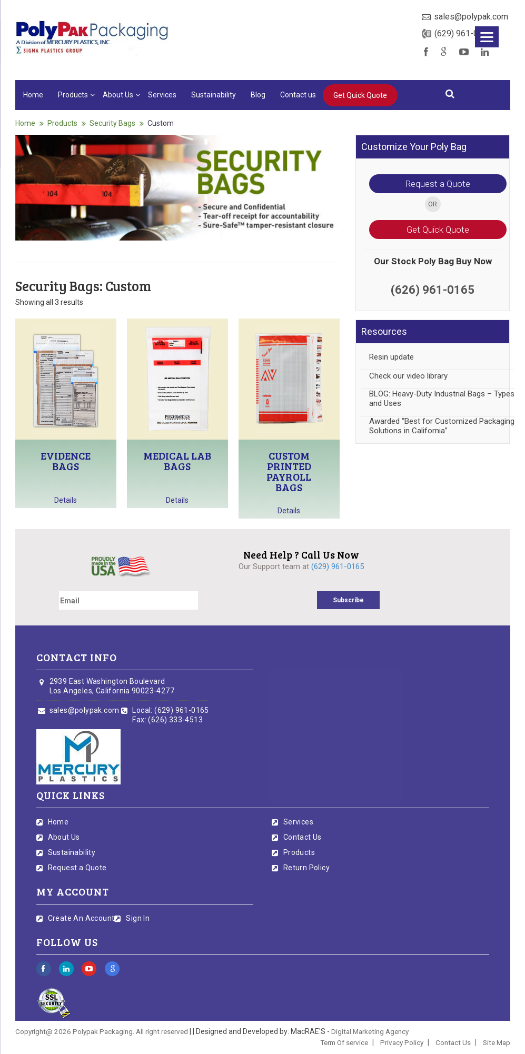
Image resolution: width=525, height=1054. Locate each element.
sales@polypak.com (471, 17)
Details (65, 500)
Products (73, 95)
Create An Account (81, 918)
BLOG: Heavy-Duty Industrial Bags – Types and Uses (441, 398)
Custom (160, 123)
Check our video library (408, 376)
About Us (118, 95)
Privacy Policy (401, 1042)
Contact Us (302, 837)
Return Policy (306, 867)
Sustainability (213, 95)
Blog (258, 95)
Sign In (138, 918)
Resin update (391, 357)
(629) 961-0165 (463, 33)
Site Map (496, 1042)
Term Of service (344, 1042)
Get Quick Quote (360, 95)
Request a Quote (437, 183)
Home (33, 95)
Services (162, 95)
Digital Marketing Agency (370, 1031)
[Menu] (487, 36)
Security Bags (112, 123)
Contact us (298, 95)
